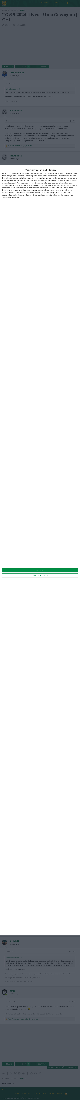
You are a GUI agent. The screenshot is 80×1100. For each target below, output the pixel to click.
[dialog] (40, 550)
